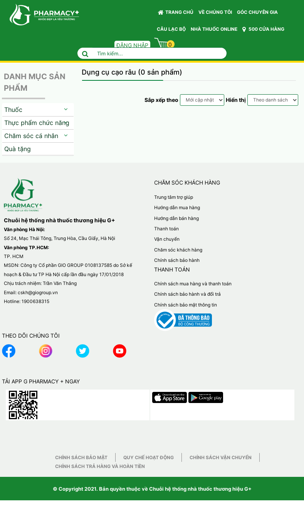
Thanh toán (166, 229)
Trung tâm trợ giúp (173, 197)
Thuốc (13, 109)
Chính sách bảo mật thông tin (185, 305)
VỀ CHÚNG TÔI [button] (215, 12)
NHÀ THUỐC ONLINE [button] (214, 29)
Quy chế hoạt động (148, 457)
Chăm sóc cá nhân (31, 136)
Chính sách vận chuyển (221, 457)
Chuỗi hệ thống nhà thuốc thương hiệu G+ (200, 489)
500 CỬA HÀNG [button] (263, 29)
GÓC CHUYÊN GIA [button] (258, 14)
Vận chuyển (167, 239)
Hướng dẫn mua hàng (177, 207)
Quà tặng (17, 149)
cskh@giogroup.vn (38, 292)
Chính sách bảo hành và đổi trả (187, 294)
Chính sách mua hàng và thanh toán (193, 283)
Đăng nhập (132, 45)
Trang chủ (175, 12)
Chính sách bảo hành (177, 260)
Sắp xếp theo (161, 100)
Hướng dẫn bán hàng (176, 218)
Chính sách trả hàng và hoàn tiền (100, 466)
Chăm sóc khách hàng (178, 250)
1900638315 (35, 301)
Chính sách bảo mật (81, 457)
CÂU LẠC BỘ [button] (171, 29)
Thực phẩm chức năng (36, 123)
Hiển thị (236, 100)
